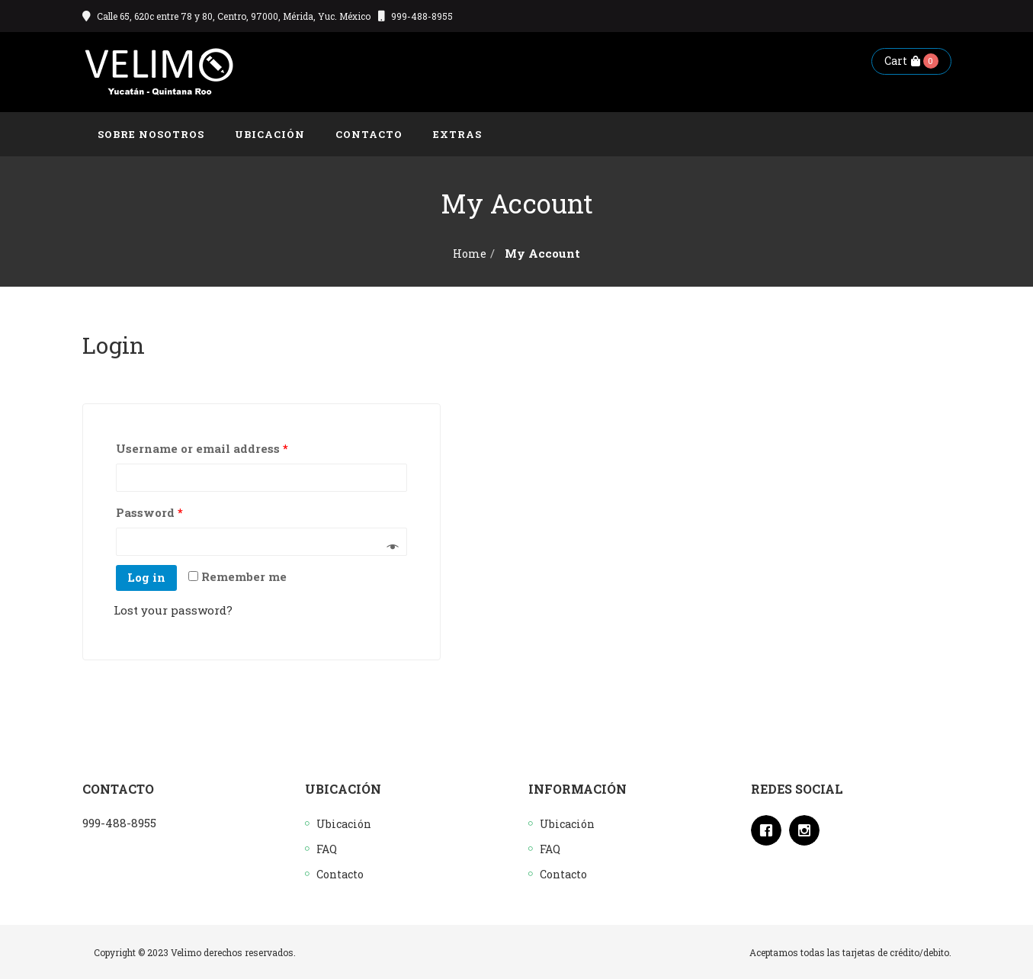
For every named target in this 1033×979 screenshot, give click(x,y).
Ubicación (343, 824)
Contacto (340, 874)
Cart (902, 60)
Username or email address (202, 448)
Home (469, 253)
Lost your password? (173, 610)
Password (149, 512)
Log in (146, 577)
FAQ (326, 849)
